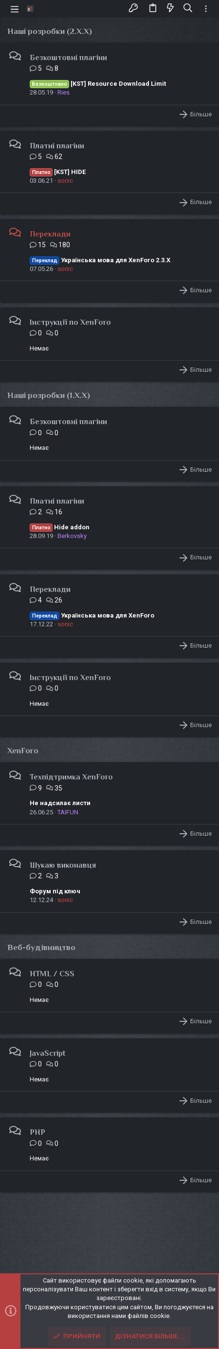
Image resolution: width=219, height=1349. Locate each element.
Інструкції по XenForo (70, 322)
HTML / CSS (52, 973)
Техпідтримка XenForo (71, 777)
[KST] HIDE (58, 171)
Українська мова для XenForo (92, 615)
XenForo (22, 750)
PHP (37, 1132)
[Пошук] (188, 8)
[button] (14, 8)
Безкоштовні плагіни (68, 57)
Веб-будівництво (41, 947)
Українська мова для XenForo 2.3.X (100, 260)
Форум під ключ (55, 891)
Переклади (50, 234)
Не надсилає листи (60, 803)
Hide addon (60, 527)
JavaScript (47, 1053)
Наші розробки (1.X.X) (48, 395)
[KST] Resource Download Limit (98, 83)
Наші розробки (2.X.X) (49, 31)
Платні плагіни (57, 146)
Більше (201, 114)
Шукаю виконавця (63, 865)
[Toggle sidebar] (206, 9)
